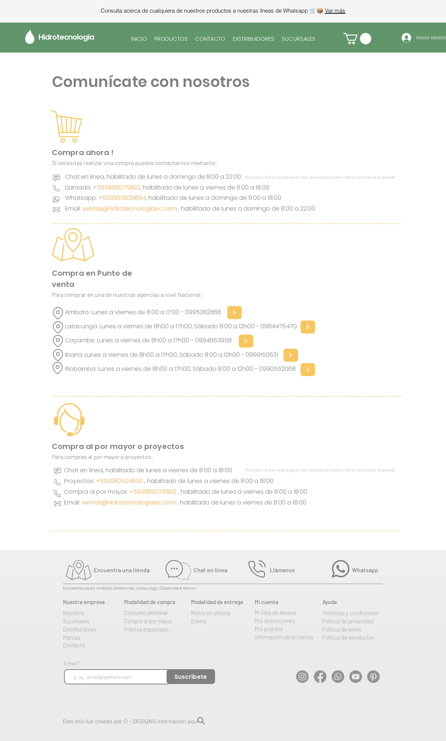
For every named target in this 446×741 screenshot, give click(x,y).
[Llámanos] (297, 570)
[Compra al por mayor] (153, 621)
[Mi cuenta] (283, 602)
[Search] (201, 720)
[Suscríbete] (191, 676)
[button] (357, 38)
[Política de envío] (351, 629)
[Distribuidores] (92, 629)
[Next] (234, 312)
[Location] (58, 313)
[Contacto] (92, 645)
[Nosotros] (87, 613)
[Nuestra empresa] (92, 602)
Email (71, 663)
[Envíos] (220, 621)
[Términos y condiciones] (358, 613)
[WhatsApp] (338, 676)
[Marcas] (92, 637)
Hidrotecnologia (66, 37)
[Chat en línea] (221, 570)
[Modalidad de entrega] (223, 602)
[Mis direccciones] (283, 621)
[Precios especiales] (153, 629)
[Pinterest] (373, 676)
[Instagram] (302, 676)
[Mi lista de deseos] (283, 612)
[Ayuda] (351, 602)
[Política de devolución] (355, 637)
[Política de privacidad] (355, 621)
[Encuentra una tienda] (128, 570)
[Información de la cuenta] (290, 637)
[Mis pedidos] (283, 629)
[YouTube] (355, 676)
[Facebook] (320, 676)
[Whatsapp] (376, 570)
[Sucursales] (92, 621)
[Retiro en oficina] (220, 613)
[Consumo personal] (153, 612)
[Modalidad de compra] (156, 602)
